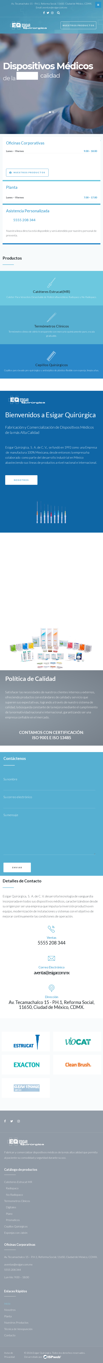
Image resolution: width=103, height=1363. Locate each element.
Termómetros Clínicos (51, 326)
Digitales (11, 1207)
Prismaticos (13, 1220)
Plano (9, 1213)
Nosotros (10, 1309)
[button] (27, 173)
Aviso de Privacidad (9, 1354)
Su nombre (11, 779)
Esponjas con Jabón (15, 1232)
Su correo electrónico (18, 797)
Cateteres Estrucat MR (18, 1181)
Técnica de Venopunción (18, 1329)
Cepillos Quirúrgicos (51, 365)
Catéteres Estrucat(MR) (51, 291)
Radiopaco (12, 1188)
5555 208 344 (24, 220)
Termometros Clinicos (17, 1201)
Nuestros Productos (78, 25)
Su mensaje (10, 815)
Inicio (7, 1303)
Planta (8, 1316)
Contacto (9, 1335)
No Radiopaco (14, 1194)
